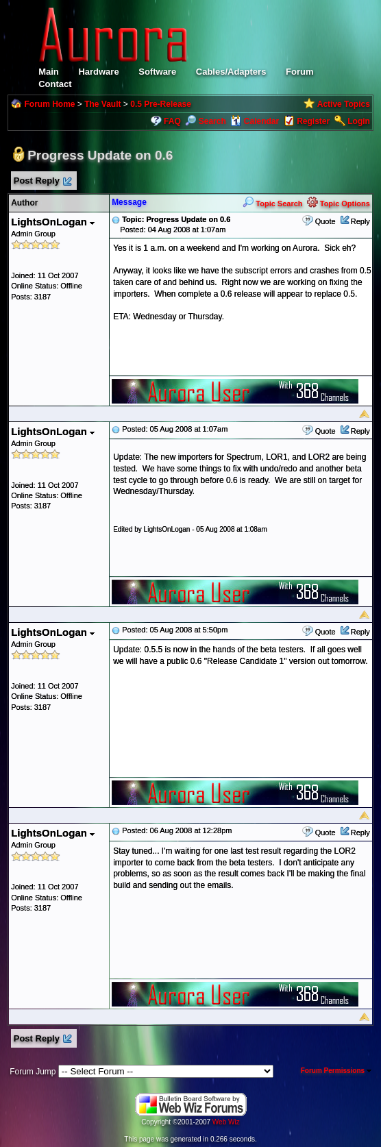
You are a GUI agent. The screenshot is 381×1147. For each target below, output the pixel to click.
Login (358, 121)
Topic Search (272, 203)
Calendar (254, 121)
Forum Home (49, 104)
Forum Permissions (336, 1070)
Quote (325, 221)
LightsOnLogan (53, 221)
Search (205, 121)
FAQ (172, 121)
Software (157, 71)
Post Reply (42, 181)
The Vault (102, 104)
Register (313, 121)
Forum (299, 71)
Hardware (98, 71)
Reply (360, 221)
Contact (54, 84)
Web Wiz (226, 1122)
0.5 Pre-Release (160, 104)
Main (48, 71)
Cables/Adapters (231, 71)
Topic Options (338, 203)
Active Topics (343, 104)
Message (129, 202)
